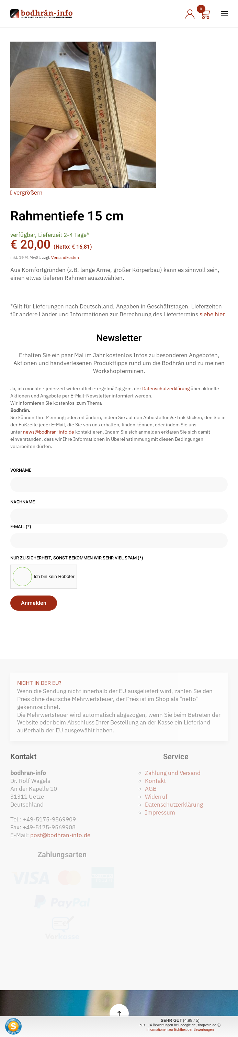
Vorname (20, 470)
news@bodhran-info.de (48, 432)
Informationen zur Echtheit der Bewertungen (180, 1029)
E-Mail (20, 527)
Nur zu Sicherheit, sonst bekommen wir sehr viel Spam (76, 558)
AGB (151, 789)
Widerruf (156, 796)
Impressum (160, 812)
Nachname (22, 502)
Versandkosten (65, 257)
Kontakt (155, 781)
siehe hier (212, 314)
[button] (224, 14)
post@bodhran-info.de (60, 835)
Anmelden (33, 603)
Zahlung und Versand (173, 773)
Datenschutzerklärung (166, 388)
